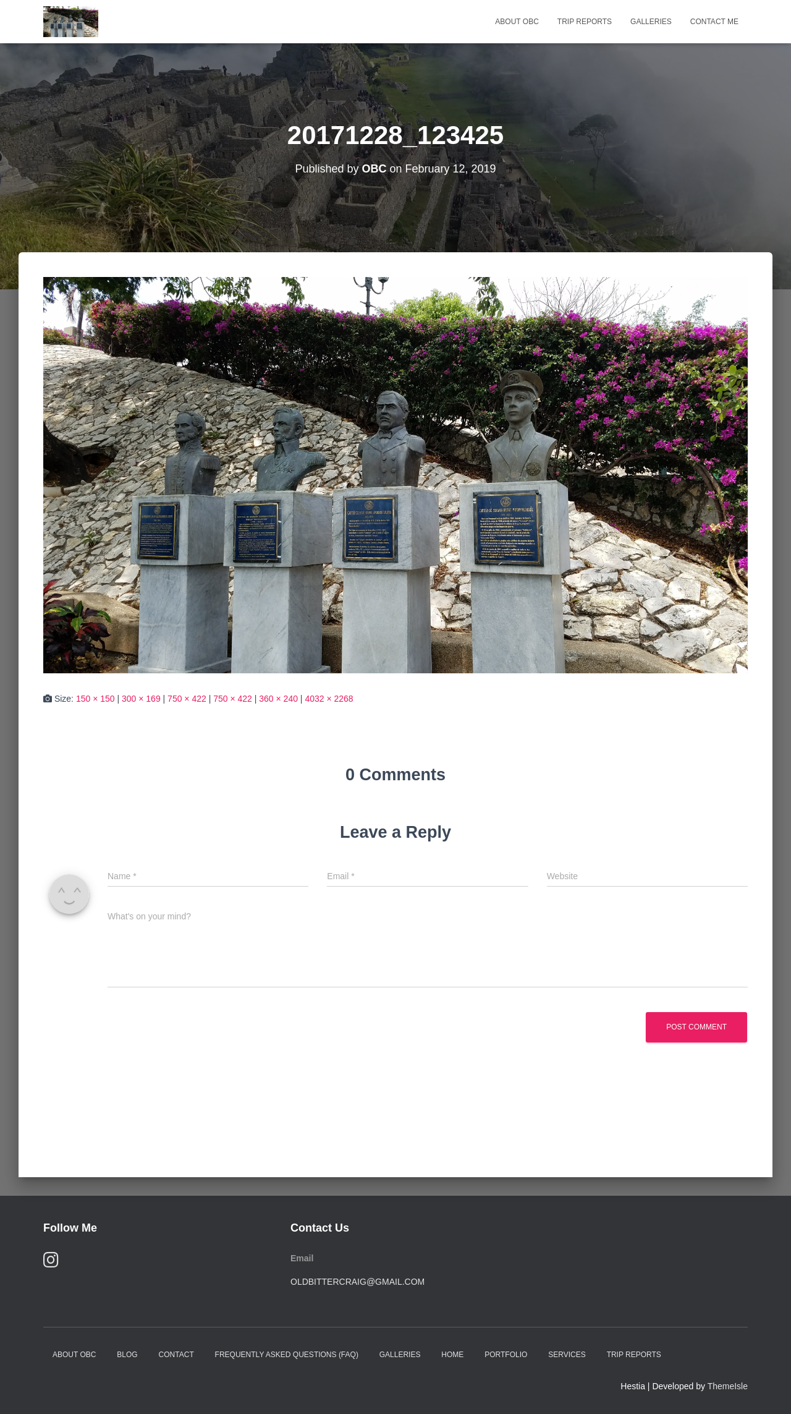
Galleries (651, 21)
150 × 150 (95, 699)
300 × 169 (141, 699)
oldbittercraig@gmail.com (357, 1282)
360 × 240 (278, 699)
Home (452, 1354)
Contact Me (714, 21)
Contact (176, 1354)
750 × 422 (186, 699)
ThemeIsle (728, 1386)
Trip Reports (584, 21)
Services (566, 1354)
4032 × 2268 (329, 699)
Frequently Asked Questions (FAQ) (286, 1354)
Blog (127, 1354)
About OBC (516, 21)
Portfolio (505, 1354)
